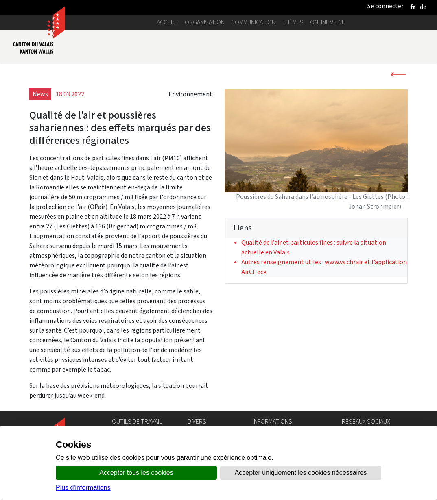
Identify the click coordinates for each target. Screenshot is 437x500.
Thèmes (293, 22)
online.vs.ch (327, 22)
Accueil (167, 22)
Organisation (205, 22)
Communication (253, 22)
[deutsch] (423, 6)
